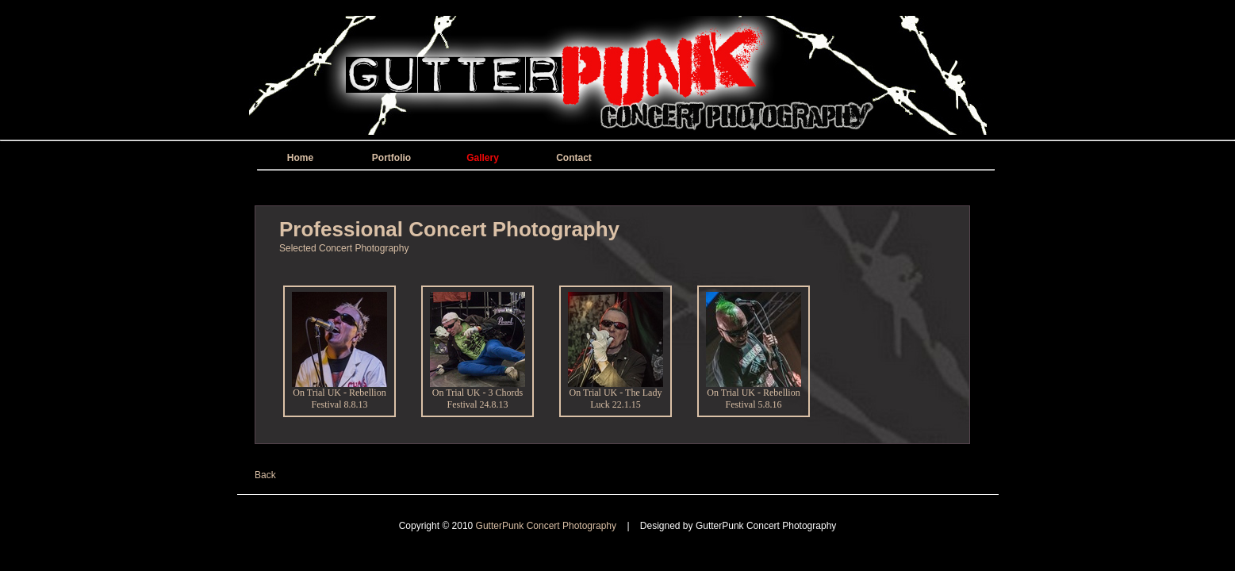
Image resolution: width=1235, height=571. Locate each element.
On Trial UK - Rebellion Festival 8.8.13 (339, 394)
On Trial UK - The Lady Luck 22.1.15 (615, 394)
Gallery (482, 157)
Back (265, 475)
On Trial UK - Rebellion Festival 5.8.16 (753, 394)
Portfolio (391, 157)
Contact (574, 157)
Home (300, 157)
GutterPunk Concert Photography (547, 525)
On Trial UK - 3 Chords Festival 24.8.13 (477, 394)
